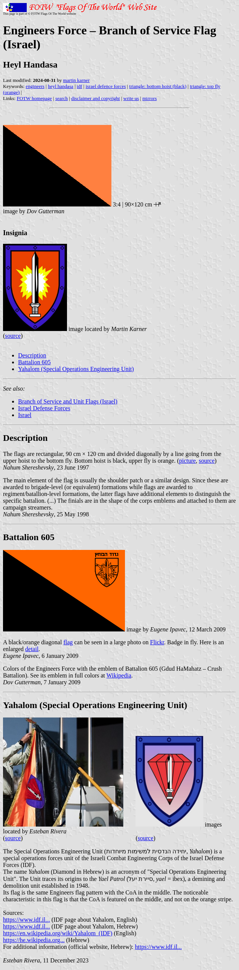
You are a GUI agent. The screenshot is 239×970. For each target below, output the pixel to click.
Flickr (157, 642)
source (13, 336)
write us (131, 98)
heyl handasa (60, 86)
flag (68, 642)
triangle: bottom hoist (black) (157, 86)
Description (32, 355)
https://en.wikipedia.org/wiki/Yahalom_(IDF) (58, 933)
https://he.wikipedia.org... (34, 940)
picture (187, 460)
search (61, 98)
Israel (25, 415)
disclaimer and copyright (95, 98)
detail (32, 649)
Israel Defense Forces (44, 408)
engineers (35, 86)
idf (79, 86)
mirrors (149, 98)
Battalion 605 (34, 362)
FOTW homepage (34, 98)
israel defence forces (105, 86)
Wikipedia (119, 675)
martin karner (76, 80)
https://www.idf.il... (26, 919)
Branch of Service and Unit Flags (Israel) (67, 401)
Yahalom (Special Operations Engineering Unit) (76, 369)
